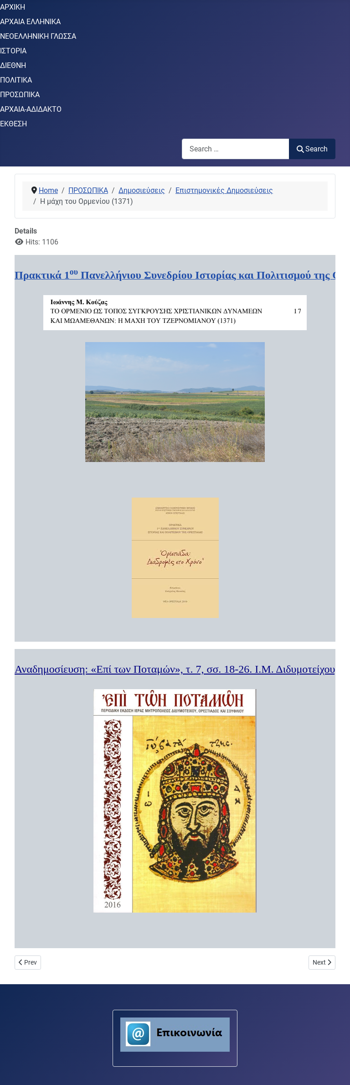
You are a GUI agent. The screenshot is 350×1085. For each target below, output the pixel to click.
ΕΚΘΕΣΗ (13, 123)
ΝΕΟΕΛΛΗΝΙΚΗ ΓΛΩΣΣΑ (38, 36)
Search (312, 149)
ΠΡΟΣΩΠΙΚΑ (20, 94)
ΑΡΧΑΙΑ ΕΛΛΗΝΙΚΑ (30, 21)
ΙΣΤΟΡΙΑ (13, 51)
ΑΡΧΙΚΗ (12, 7)
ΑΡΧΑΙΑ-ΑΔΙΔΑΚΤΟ (31, 109)
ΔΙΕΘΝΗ (13, 65)
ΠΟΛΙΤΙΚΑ (16, 80)
